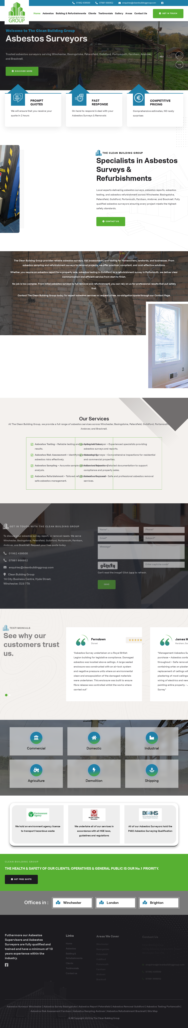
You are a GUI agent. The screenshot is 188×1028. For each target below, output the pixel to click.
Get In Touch (168, 13)
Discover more (22, 75)
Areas (128, 13)
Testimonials (105, 13)
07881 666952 (106, 3)
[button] (179, 55)
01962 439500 (83, 3)
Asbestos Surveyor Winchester (24, 1007)
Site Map (153, 1011)
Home (37, 13)
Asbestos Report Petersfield (95, 1007)
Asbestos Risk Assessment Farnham (50, 1011)
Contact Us (140, 13)
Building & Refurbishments (71, 13)
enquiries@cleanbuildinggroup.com (139, 3)
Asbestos (48, 13)
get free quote (21, 879)
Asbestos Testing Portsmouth (163, 1007)
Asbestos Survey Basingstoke (60, 1007)
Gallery (119, 13)
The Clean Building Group (106, 1018)
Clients (92, 13)
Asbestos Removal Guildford (128, 1007)
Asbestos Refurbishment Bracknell (126, 1011)
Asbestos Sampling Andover (89, 1011)
